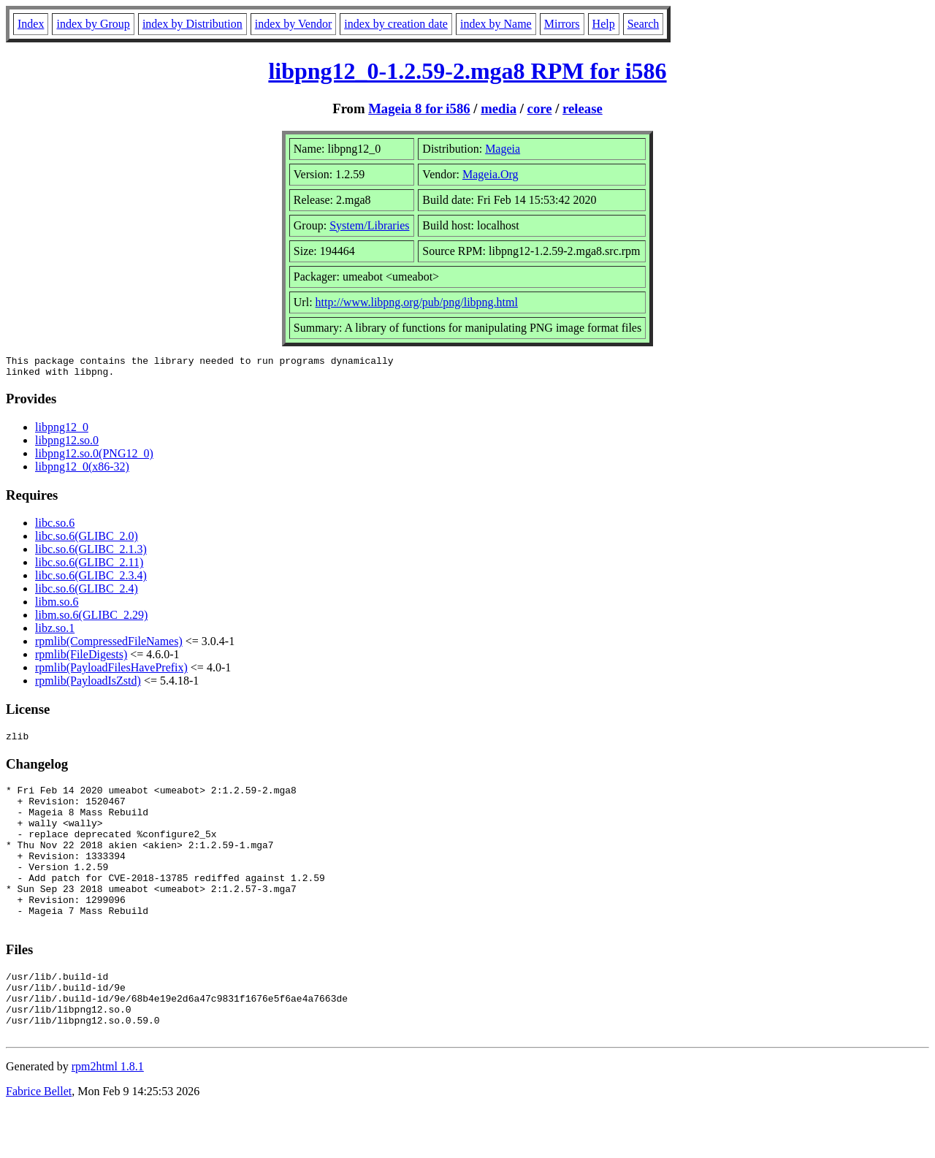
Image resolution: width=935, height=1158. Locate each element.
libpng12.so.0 (67, 444)
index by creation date (396, 24)
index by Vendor (293, 24)
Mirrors (562, 24)
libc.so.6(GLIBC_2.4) (86, 593)
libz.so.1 (55, 632)
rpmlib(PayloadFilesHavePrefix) (111, 672)
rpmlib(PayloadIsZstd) (88, 685)
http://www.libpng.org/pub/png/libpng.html (417, 302)
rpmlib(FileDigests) (81, 658)
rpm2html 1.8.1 (108, 1114)
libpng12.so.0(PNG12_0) (94, 458)
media (498, 108)
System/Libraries (369, 225)
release (582, 108)
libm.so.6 (57, 606)
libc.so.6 (55, 527)
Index (31, 24)
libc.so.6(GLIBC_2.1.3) (91, 553)
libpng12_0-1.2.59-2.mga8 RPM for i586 (467, 71)
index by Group (92, 24)
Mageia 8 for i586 (419, 108)
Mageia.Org (490, 174)
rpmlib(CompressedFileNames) (109, 645)
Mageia (502, 148)
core (539, 108)
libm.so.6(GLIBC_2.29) (91, 619)
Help (603, 24)
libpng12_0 (61, 431)
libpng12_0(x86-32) (82, 471)
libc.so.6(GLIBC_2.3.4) (91, 580)
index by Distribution (192, 24)
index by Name (496, 24)
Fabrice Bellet (39, 1139)
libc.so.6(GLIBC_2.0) (86, 540)
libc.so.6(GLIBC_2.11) (89, 566)
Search (643, 24)
